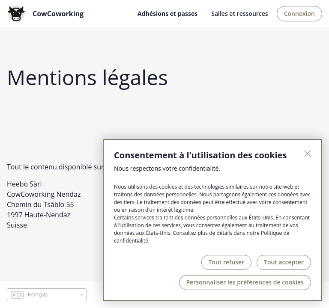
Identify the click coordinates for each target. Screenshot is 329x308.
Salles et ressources (239, 13)
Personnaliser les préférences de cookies (245, 282)
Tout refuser (227, 262)
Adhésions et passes (167, 13)
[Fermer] (307, 153)
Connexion (299, 13)
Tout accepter (284, 262)
